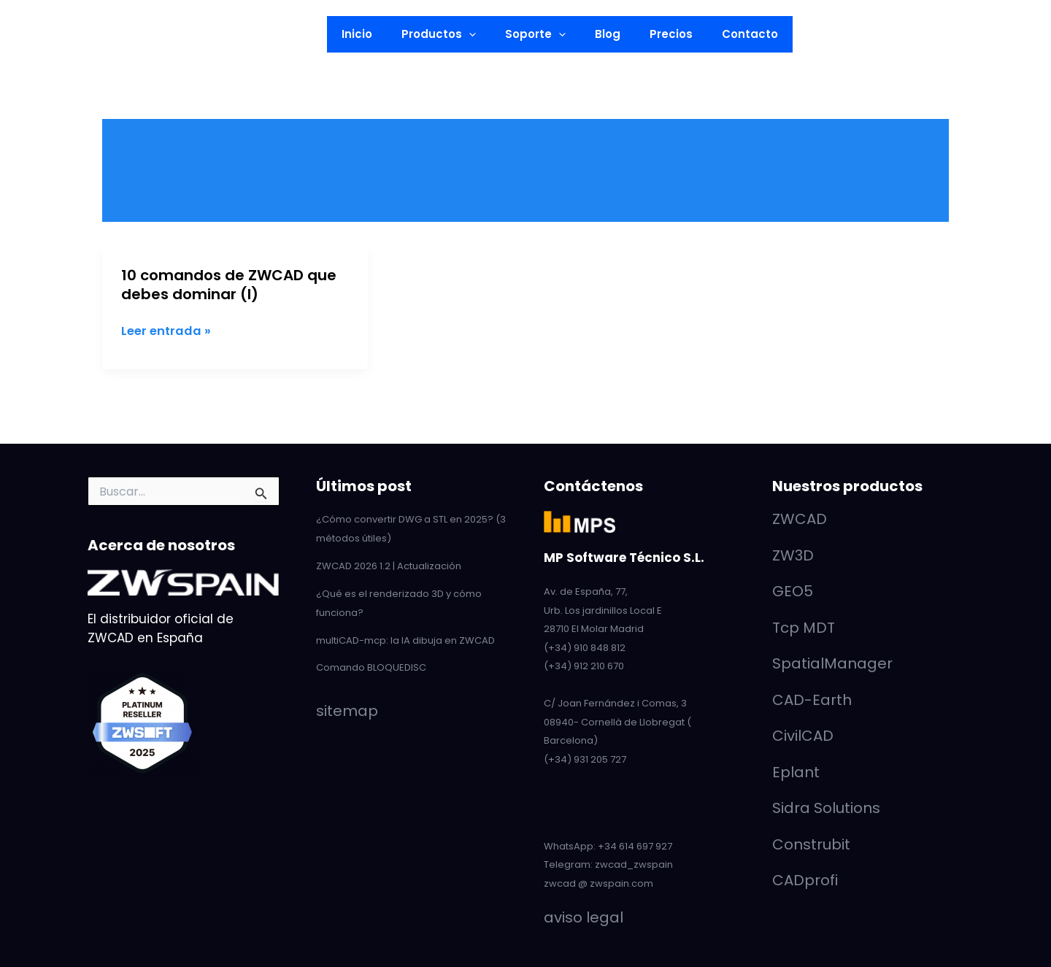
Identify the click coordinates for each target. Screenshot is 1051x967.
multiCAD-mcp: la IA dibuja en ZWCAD (405, 639)
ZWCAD (799, 519)
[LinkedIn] (40, 35)
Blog (604, 34)
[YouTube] (63, 35)
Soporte (539, 34)
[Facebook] (110, 35)
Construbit (811, 844)
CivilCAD (803, 735)
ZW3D (793, 555)
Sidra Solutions (826, 808)
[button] (191, 34)
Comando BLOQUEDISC (371, 666)
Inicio (375, 34)
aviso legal (583, 917)
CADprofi (805, 880)
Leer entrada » (167, 331)
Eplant (796, 772)
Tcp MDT (803, 627)
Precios (660, 34)
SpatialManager (832, 663)
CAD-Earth (812, 700)
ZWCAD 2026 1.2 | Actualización (388, 565)
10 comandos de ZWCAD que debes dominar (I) (228, 284)
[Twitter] (87, 35)
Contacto (732, 34)
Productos (449, 34)
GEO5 (792, 591)
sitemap (347, 708)
